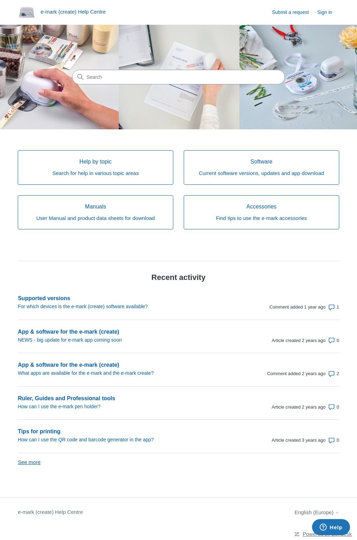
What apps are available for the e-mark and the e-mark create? (86, 373)
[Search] (178, 77)
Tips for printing (39, 431)
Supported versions (44, 298)
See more (29, 462)
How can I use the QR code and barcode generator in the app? (86, 439)
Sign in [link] (324, 12)
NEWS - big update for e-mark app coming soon (70, 340)
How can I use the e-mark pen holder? (59, 406)
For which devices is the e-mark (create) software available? (83, 306)
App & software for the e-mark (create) (68, 332)
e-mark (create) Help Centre (50, 512)
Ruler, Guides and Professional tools (66, 398)
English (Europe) (317, 512)
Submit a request (290, 12)
